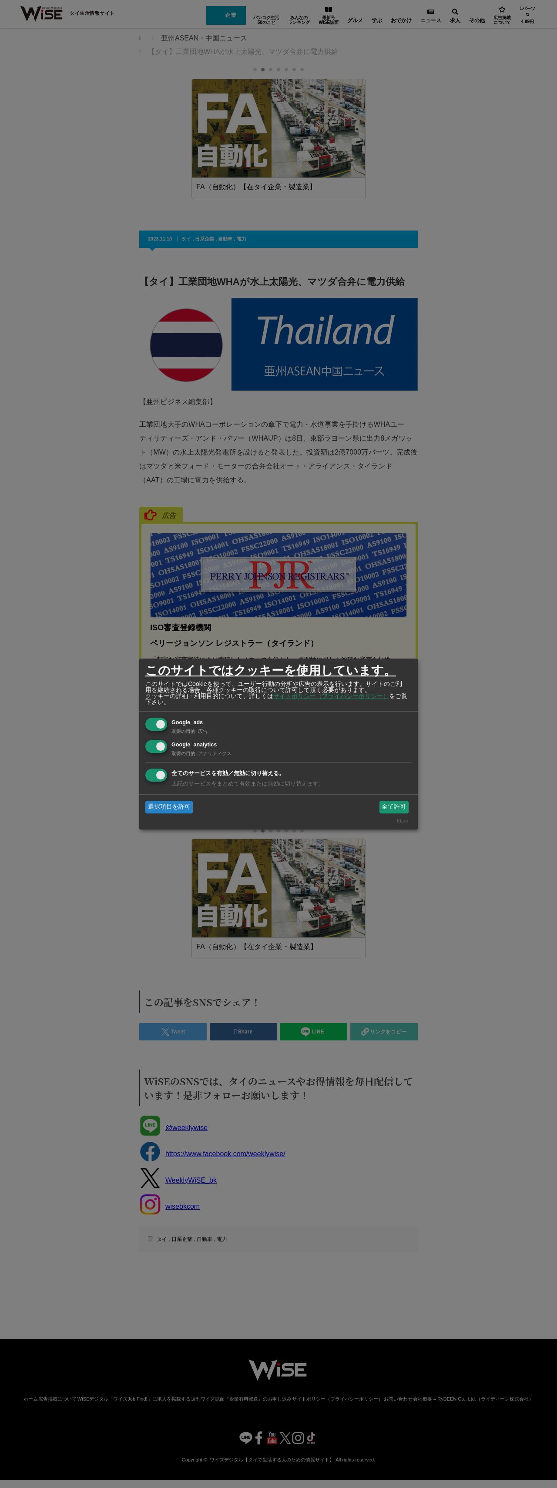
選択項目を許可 (169, 806)
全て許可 (394, 806)
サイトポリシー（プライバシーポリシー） (331, 695)
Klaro (402, 820)
